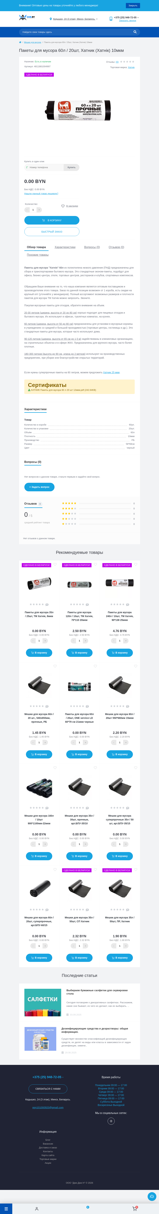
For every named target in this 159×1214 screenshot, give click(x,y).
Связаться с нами (47, 1088)
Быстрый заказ (51, 231)
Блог (47, 1140)
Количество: (31, 204)
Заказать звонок (127, 20)
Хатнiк (131, 67)
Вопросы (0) (92, 247)
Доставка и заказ (48, 1147)
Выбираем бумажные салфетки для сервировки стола (97, 992)
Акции (48, 1163)
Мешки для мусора (32, 42)
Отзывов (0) (116, 247)
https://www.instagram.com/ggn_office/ (111, 1121)
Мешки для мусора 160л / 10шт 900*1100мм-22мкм (39, 819)
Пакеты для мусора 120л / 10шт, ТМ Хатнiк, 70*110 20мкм (79, 616)
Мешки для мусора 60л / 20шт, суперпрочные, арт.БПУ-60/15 (39, 921)
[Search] (135, 32)
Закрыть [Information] (132, 5)
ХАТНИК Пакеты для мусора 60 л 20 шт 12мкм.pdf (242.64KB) (63, 390)
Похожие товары (38, 254)
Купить (72, 167)
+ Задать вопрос (39, 487)
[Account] (36, 1209)
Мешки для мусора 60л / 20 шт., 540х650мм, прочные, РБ (39, 718)
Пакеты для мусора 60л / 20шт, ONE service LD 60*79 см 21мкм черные (79, 718)
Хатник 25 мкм (111, 372)
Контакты (48, 1151)
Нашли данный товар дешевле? (41, 193)
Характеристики (65, 247)
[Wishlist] (85, 1209)
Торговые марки (47, 1159)
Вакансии (48, 1143)
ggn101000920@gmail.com (47, 1107)
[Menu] (6, 1209)
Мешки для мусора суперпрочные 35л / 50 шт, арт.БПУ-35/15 (120, 819)
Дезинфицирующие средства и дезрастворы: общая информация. (95, 1030)
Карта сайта (48, 1155)
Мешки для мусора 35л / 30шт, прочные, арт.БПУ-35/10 (79, 819)
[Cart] (134, 1209)
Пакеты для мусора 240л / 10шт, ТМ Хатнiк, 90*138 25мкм (119, 616)
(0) (117, 62)
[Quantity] (39, 640)
